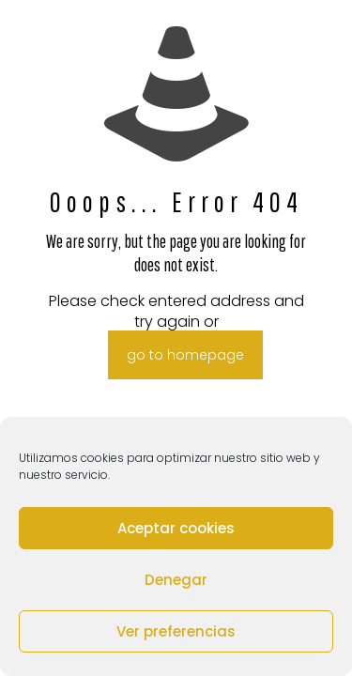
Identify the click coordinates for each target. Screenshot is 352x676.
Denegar (176, 580)
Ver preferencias (176, 631)
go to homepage (185, 355)
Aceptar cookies (176, 528)
